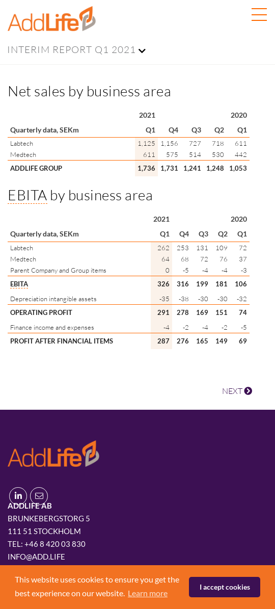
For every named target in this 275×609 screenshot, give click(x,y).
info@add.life (36, 556)
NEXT (237, 391)
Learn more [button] (148, 593)
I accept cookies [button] (225, 586)
